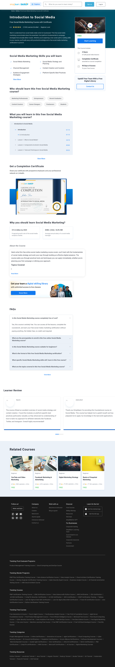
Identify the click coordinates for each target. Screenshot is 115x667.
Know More (23, 293)
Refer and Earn (17, 509)
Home (13, 11)
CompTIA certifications (28, 645)
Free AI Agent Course (36, 614)
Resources (69, 514)
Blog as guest (53, 511)
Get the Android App (94, 509)
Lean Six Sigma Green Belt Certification (38, 600)
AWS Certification (82, 594)
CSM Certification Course (42, 594)
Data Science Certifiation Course (48, 577)
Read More (14, 273)
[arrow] (40, 123)
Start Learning (90, 41)
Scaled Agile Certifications (38, 642)
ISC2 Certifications (55, 642)
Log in (101, 4)
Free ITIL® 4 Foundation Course (77, 614)
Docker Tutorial (78, 656)
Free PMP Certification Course (62, 622)
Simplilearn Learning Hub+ (72, 531)
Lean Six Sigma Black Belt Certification (65, 600)
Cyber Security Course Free (25, 619)
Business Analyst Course (78, 580)
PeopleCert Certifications (49, 639)
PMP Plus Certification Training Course (22, 577)
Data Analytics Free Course (45, 619)
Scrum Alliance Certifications (69, 639)
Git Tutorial (88, 656)
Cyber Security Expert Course (58, 580)
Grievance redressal (38, 520)
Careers (34, 511)
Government (70, 546)
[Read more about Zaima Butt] (70, 403)
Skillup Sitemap (71, 511)
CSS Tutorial (34, 659)
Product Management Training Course (22, 566)
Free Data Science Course (80, 619)
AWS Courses (42, 645)
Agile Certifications (70, 637)
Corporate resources (72, 540)
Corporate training (72, 527)
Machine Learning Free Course (40, 622)
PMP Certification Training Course (21, 594)
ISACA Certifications (87, 642)
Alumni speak (36, 517)
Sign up (89, 4)
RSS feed (69, 517)
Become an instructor (55, 508)
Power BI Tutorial (22, 659)
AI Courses (70, 645)
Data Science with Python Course (64, 594)
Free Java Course (22, 622)
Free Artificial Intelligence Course (61, 617)
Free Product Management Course (36, 617)
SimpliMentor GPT (72, 520)
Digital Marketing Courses (84, 645)
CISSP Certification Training (87, 597)
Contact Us (90, 86)
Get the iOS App (94, 514)
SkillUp (18, 11)
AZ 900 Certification (16, 597)
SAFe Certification (70, 597)
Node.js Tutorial (65, 656)
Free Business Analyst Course (54, 614)
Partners (69, 543)
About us (34, 508)
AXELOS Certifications (71, 642)
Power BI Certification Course (90, 600)
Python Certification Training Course (37, 602)
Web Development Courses (19, 642)
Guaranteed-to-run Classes (72, 536)
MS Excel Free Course (81, 617)
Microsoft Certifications (57, 645)
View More (17, 79)
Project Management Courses (19, 637)
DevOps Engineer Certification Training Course (31, 580)
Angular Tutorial (52, 656)
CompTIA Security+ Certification (36, 597)
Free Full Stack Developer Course (85, 622)
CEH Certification (96, 594)
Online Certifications (38, 637)
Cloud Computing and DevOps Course (49, 566)
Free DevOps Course (63, 619)
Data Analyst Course (67, 577)
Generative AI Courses (54, 637)
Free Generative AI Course (18, 614)
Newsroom (35, 514)
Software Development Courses (91, 639)
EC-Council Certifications (31, 639)
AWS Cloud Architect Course (31, 583)
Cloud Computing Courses (86, 637)
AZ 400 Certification (55, 597)
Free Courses (70, 508)
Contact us (35, 523)
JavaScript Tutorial (28, 656)
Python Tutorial (15, 656)
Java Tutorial (41, 656)
